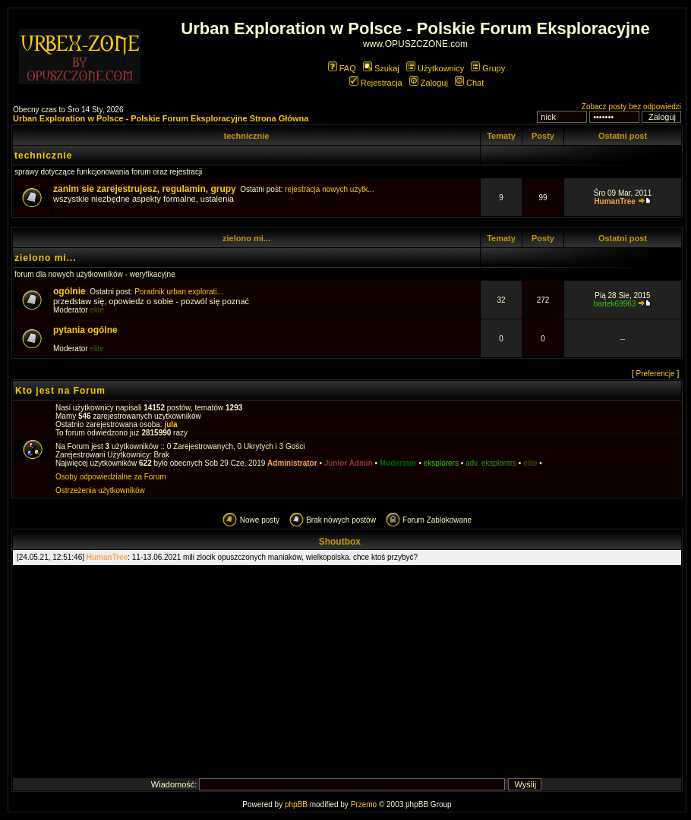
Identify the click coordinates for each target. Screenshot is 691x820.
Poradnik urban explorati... (178, 291)
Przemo (364, 804)
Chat (469, 82)
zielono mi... (246, 238)
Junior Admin (348, 463)
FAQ (342, 68)
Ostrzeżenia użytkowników (100, 490)
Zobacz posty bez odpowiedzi (631, 106)
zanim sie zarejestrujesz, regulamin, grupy (144, 189)
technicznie (246, 135)
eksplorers (441, 463)
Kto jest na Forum (60, 390)
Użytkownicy (435, 68)
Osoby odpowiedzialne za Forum (110, 477)
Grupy (488, 68)
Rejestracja (375, 82)
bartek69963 (615, 304)
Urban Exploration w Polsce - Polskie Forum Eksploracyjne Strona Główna (160, 118)
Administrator (292, 463)
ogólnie (69, 291)
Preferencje (655, 373)
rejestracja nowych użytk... (329, 189)
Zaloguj (428, 82)
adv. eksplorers (490, 463)
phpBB (296, 804)
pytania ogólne (85, 330)
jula (170, 424)
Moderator (398, 463)
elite (96, 310)
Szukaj (381, 68)
